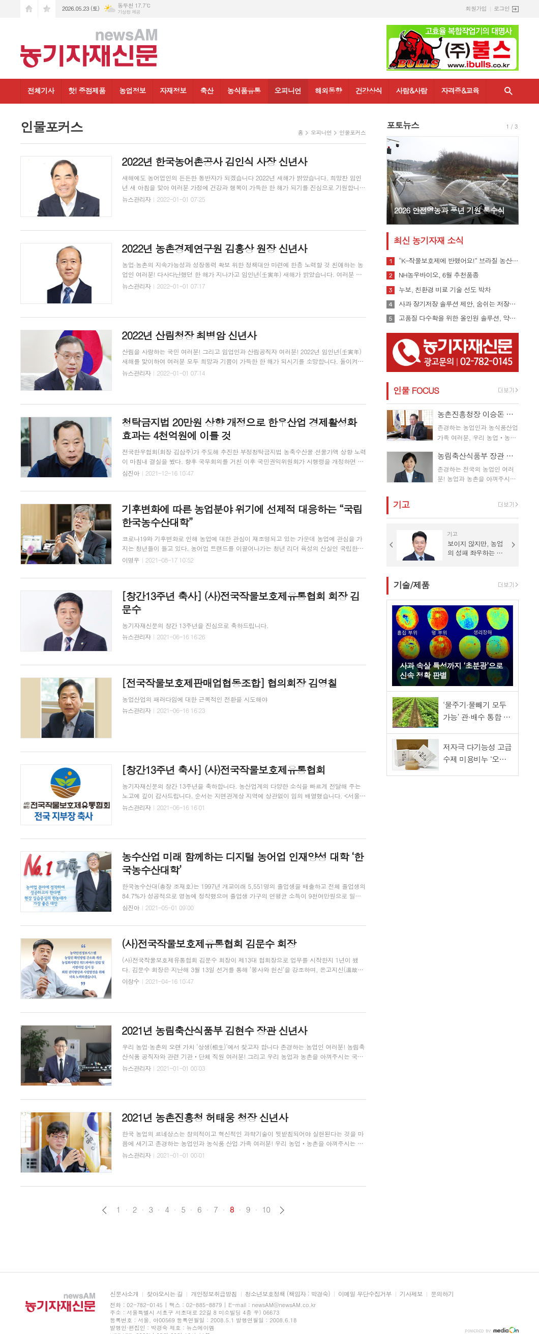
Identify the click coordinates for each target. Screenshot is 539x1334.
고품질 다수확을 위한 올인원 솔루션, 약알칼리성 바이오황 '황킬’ (459, 318)
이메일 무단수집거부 (365, 1294)
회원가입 (476, 8)
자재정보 (173, 90)
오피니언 (288, 90)
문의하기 (442, 1294)
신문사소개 (124, 1294)
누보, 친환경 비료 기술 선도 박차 (445, 289)
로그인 (502, 8)
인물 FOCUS (416, 390)
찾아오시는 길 (164, 1294)
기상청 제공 (128, 12)
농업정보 (132, 90)
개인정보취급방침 (213, 1294)
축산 (206, 90)
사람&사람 (411, 90)
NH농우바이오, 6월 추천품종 (438, 275)
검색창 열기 (508, 91)
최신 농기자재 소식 (428, 240)
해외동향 (328, 90)
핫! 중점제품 (86, 90)
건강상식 (368, 90)
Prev (399, 179)
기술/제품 (411, 585)
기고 (401, 505)
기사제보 (411, 1294)
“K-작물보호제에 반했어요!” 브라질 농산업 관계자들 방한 (459, 260)
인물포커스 (352, 132)
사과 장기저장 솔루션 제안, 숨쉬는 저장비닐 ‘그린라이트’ (459, 303)
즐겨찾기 (46, 9)
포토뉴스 (402, 125)
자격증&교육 (460, 90)
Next (505, 179)
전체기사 (40, 90)
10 (266, 1209)
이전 (104, 1210)
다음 (282, 1210)
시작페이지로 (29, 9)
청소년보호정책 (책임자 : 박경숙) (287, 1294)
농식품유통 (244, 90)
